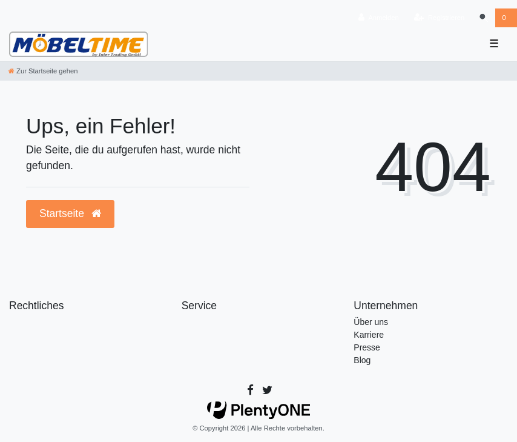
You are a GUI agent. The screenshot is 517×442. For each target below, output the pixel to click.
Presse (367, 347)
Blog (362, 360)
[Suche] (483, 17)
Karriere (369, 335)
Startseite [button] (70, 213)
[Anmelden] (379, 17)
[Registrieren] (439, 17)
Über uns (371, 322)
